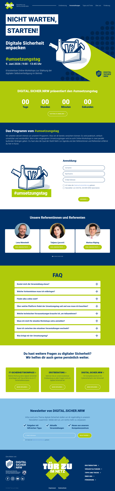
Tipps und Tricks (88, 5)
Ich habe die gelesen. (80, 185)
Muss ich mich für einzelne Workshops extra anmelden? (41, 321)
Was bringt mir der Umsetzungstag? (32, 336)
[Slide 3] (55, 256)
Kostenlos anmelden (57, 114)
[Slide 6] (59, 256)
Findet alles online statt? (27, 299)
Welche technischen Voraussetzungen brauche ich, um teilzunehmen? (47, 313)
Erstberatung (63, 5)
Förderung (107, 5)
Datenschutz (62, 488)
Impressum (52, 488)
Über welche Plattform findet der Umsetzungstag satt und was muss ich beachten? (52, 306)
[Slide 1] (52, 256)
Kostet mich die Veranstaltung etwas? (33, 284)
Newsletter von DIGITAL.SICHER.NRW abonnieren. (82, 188)
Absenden (84, 199)
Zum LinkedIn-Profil (22, 247)
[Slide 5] (58, 256)
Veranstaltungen (74, 5)
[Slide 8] (62, 256)
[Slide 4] (56, 256)
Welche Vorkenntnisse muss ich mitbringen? (36, 291)
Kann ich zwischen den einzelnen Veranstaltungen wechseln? (43, 328)
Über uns (98, 5)
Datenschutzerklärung (81, 185)
